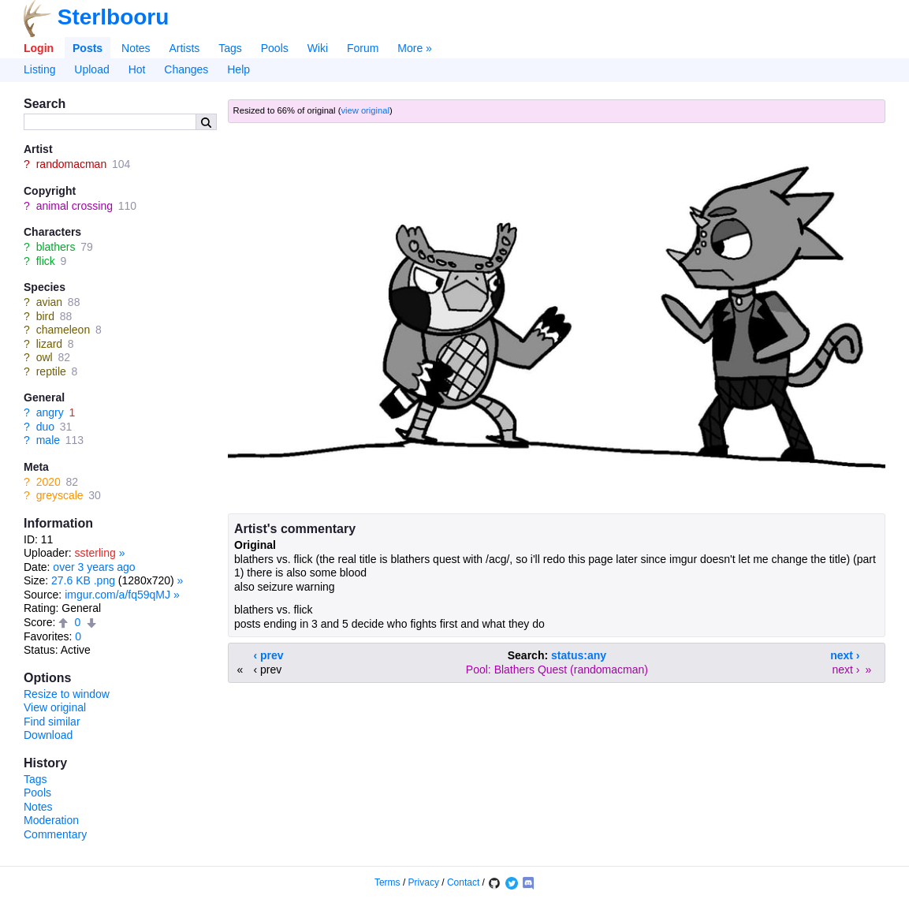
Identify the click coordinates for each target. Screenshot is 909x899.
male (48, 440)
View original (55, 707)
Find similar (52, 721)
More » (414, 48)
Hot (137, 69)
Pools (275, 48)
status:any (578, 655)
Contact (463, 882)
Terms (387, 882)
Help (238, 69)
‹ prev (269, 655)
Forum (362, 48)
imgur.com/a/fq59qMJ (117, 594)
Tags (230, 48)
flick (45, 261)
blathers (56, 247)
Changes (186, 69)
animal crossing (74, 206)
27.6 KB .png (83, 580)
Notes (136, 48)
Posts (87, 48)
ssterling (95, 552)
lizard (49, 344)
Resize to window (67, 694)
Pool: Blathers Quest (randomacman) (557, 669)
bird (45, 316)
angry (50, 412)
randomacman (71, 164)
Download (48, 735)
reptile (51, 371)
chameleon (63, 329)
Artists (184, 48)
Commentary (55, 834)
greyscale (60, 495)
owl (44, 357)
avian (49, 302)
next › (844, 655)
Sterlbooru (114, 17)
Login (39, 48)
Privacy (423, 882)
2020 (48, 482)
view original (365, 110)
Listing (39, 69)
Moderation (51, 820)
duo (45, 426)
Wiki (317, 48)
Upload (91, 69)
